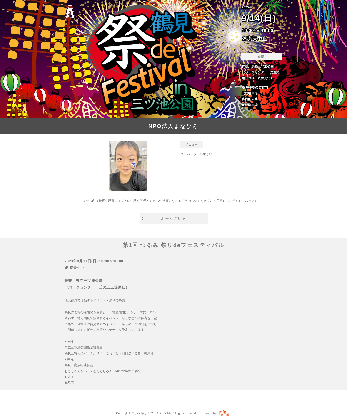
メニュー (191, 144)
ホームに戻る (173, 218)
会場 (261, 57)
